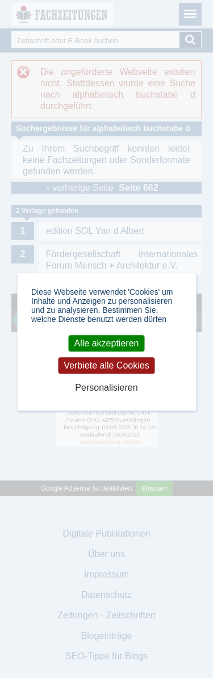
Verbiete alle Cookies (106, 365)
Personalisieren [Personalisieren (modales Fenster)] (106, 388)
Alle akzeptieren (106, 343)
